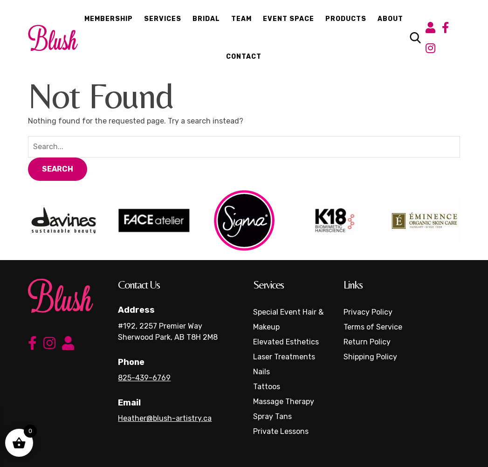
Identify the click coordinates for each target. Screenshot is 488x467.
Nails (261, 371)
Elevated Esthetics (286, 341)
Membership (108, 19)
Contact (243, 57)
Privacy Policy (368, 312)
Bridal (206, 19)
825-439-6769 (144, 377)
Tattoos (266, 386)
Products (345, 19)
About (390, 19)
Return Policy (367, 341)
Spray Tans (272, 416)
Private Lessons (281, 431)
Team (241, 19)
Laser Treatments (284, 356)
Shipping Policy (370, 356)
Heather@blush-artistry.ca (165, 418)
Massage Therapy (283, 401)
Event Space (288, 19)
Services (162, 19)
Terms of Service (373, 327)
